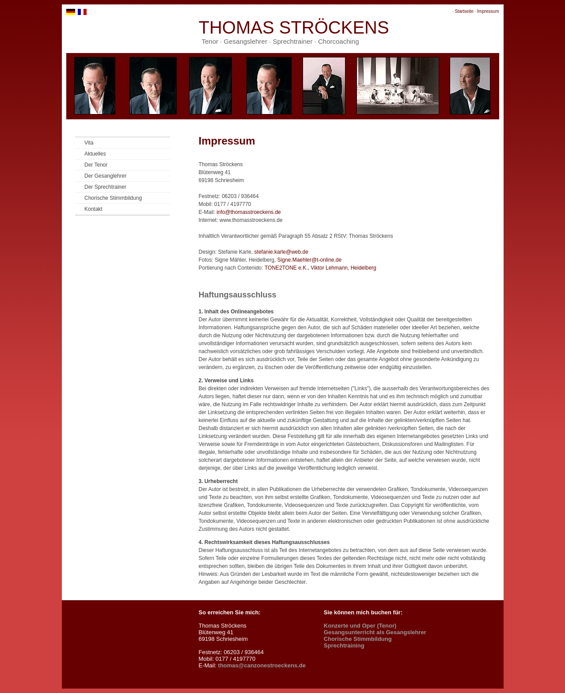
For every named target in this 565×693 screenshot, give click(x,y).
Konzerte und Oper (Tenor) (360, 625)
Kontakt (93, 209)
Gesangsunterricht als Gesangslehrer (375, 632)
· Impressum (486, 11)
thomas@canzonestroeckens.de (262, 665)
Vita (88, 143)
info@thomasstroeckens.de (248, 212)
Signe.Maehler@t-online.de (309, 260)
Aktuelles (95, 154)
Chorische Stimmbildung (113, 198)
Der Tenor (95, 165)
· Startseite (463, 11)
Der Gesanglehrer (105, 176)
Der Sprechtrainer (105, 187)
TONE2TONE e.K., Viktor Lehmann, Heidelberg (320, 268)
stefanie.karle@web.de (281, 252)
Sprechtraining (344, 645)
